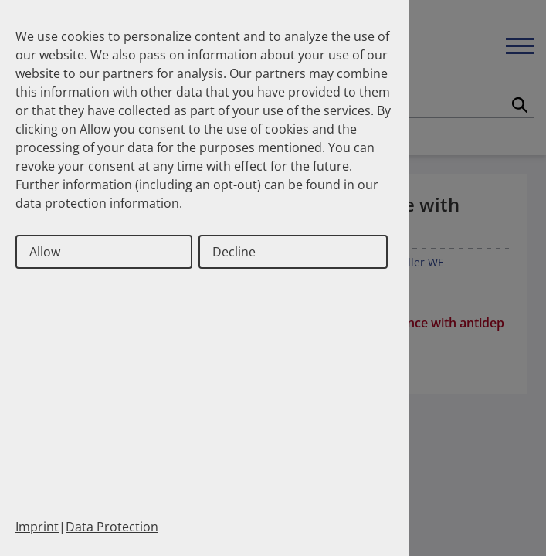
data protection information (97, 203)
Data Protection (112, 526)
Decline (234, 251)
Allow (44, 251)
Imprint (37, 526)
